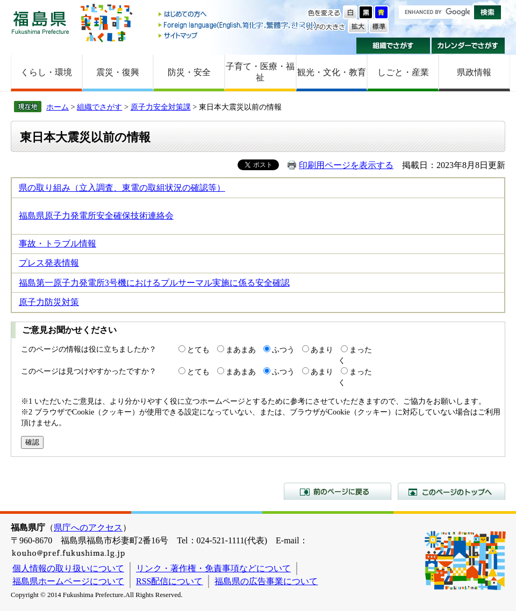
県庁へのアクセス (88, 527)
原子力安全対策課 (161, 107)
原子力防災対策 (49, 302)
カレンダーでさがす (468, 46)
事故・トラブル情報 (57, 243)
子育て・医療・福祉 (260, 72)
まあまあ (241, 349)
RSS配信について (169, 581)
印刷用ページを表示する (346, 165)
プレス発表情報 (49, 262)
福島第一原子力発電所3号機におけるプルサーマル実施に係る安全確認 (154, 282)
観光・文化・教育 (331, 72)
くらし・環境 (46, 72)
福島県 (40, 22)
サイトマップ (238, 35)
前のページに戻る (337, 491)
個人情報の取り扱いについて (68, 568)
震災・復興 (117, 72)
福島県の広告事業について (266, 581)
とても (198, 349)
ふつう (283, 349)
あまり (322, 349)
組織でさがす (393, 46)
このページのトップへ (451, 491)
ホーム (57, 107)
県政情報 (474, 72)
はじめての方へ (238, 15)
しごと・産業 (403, 72)
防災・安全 (189, 72)
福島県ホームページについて (68, 581)
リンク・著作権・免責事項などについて (213, 568)
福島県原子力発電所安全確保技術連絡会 (96, 215)
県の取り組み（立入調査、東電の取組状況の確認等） (122, 187)
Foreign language (238, 25)
